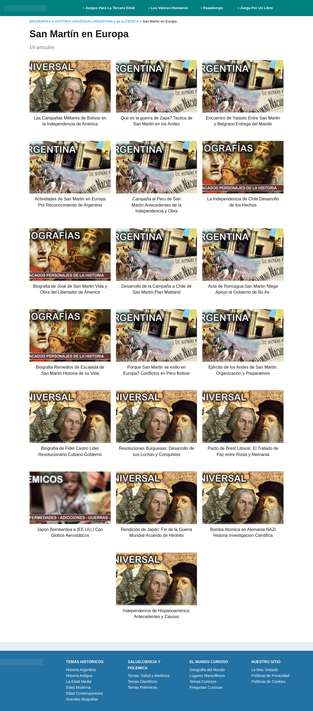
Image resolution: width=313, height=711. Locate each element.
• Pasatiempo (212, 8)
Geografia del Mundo (207, 670)
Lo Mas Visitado (264, 670)
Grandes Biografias (82, 699)
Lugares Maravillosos (207, 675)
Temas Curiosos (202, 681)
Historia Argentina (81, 670)
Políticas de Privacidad (270, 675)
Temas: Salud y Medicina (149, 675)
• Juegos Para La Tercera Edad (109, 8)
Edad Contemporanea (84, 693)
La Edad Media (78, 681)
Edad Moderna (78, 687)
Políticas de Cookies (268, 681)
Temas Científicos (142, 681)
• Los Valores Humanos (168, 8)
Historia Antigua (79, 675)
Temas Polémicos (142, 687)
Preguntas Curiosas (205, 687)
